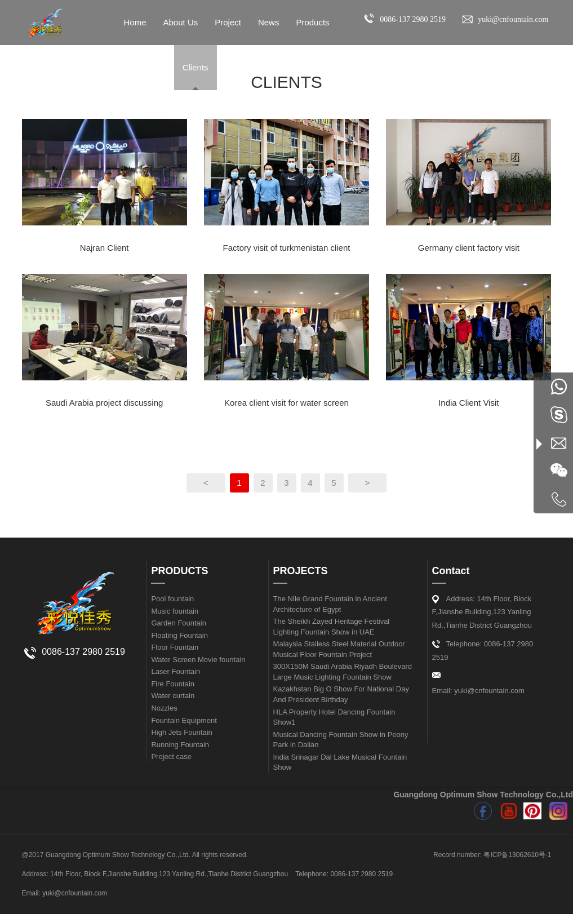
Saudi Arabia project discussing (104, 402)
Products (312, 22)
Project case (171, 756)
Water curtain (172, 695)
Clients (195, 67)
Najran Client (104, 247)
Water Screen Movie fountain (198, 659)
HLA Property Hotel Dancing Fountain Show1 (334, 717)
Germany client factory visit (468, 247)
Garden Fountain (178, 623)
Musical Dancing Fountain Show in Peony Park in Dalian (340, 739)
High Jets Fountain (181, 732)
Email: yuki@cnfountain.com (478, 690)
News (268, 22)
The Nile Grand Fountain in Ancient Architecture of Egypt (330, 604)
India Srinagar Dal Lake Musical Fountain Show (340, 762)
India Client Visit (468, 402)
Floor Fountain (174, 647)
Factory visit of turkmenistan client (286, 247)
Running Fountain (180, 744)
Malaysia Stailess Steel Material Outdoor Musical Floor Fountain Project (339, 649)
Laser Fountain (175, 671)
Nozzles (164, 708)
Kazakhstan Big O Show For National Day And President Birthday (341, 694)
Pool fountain (172, 598)
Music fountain (174, 611)
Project (228, 22)
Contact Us (145, 67)
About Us (180, 22)
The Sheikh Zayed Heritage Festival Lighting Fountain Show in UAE (331, 626)
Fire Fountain (172, 684)
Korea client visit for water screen (286, 402)
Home (135, 22)
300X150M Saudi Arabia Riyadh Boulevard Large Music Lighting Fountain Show (342, 671)
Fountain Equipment (183, 720)
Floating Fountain (179, 635)
